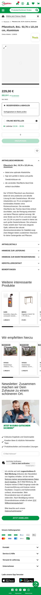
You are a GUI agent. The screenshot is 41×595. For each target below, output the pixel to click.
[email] (20, 454)
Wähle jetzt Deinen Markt (16, 16)
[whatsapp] (29, 590)
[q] (22, 10)
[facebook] (12, 590)
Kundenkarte (15, 95)
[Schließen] (38, 16)
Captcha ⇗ (30, 465)
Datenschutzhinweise (13, 511)
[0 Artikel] (20, 135)
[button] (3, 10)
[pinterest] (16, 590)
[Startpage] (6, 3)
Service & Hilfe (9, 554)
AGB (10, 593)
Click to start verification (21, 463)
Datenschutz (28, 593)
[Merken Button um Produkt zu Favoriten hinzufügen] (37, 151)
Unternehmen (8, 566)
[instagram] (20, 590)
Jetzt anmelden (20, 518)
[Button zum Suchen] (36, 10)
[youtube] (24, 590)
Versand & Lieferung (11, 560)
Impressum (18, 593)
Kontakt (6, 547)
